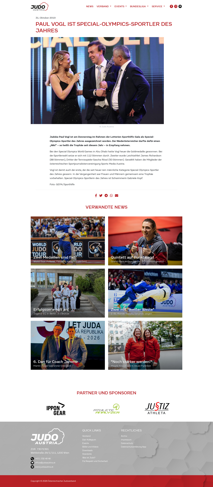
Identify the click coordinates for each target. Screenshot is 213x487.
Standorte (87, 454)
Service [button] (157, 6)
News (89, 6)
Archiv (124, 436)
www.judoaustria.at (42, 467)
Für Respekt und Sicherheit (95, 461)
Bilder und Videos (90, 447)
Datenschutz (127, 443)
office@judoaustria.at (43, 462)
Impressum (126, 439)
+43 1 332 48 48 (41, 458)
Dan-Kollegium (89, 439)
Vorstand (86, 436)
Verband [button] (103, 6)
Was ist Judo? (88, 457)
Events (85, 443)
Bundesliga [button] (138, 6)
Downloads (87, 450)
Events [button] (120, 6)
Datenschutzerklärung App (133, 447)
